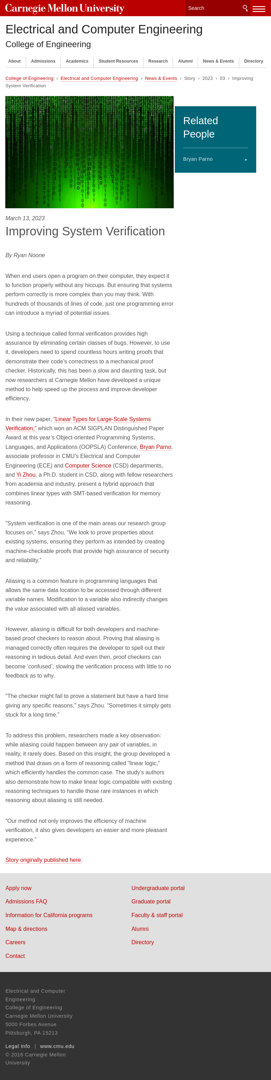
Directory (253, 58)
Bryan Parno (206, 146)
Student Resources (118, 58)
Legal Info (17, 1044)
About (14, 58)
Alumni (185, 58)
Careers (15, 940)
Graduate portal (160, 899)
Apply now (18, 886)
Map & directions (26, 926)
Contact (15, 954)
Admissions (43, 58)
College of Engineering (48, 41)
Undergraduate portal (167, 886)
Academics (77, 58)
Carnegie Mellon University (58, 7)
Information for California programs (48, 913)
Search (245, 7)
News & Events (218, 58)
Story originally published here (43, 857)
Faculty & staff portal (166, 913)
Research (158, 58)
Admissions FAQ (26, 899)
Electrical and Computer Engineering (104, 26)
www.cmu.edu (57, 1044)
